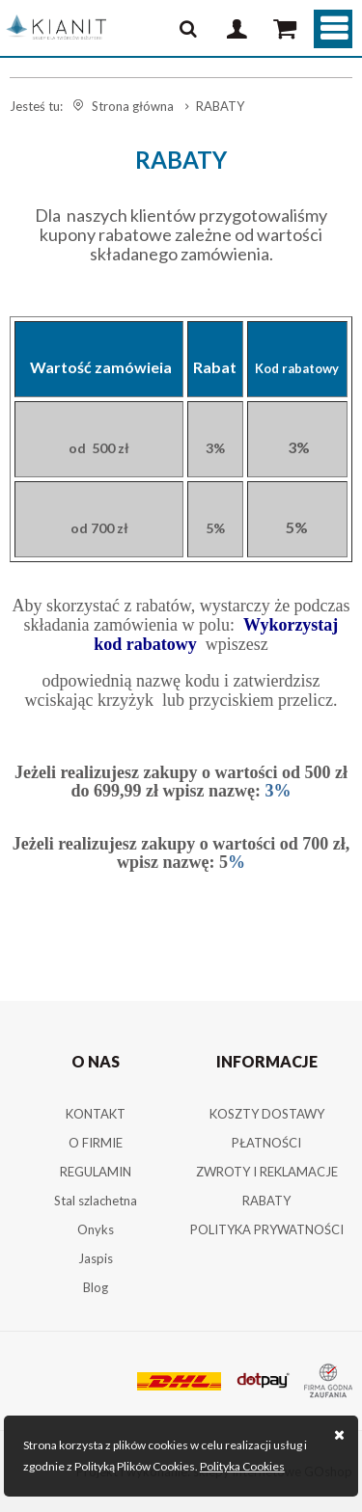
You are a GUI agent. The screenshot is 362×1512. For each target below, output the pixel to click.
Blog (95, 1287)
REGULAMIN (95, 1171)
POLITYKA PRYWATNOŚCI (267, 1229)
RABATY (266, 1200)
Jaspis (95, 1258)
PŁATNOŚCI (266, 1142)
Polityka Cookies (242, 1466)
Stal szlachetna (95, 1200)
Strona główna (133, 106)
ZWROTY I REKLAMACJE (267, 1171)
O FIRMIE (96, 1142)
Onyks (95, 1229)
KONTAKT (95, 1113)
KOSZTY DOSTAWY (266, 1113)
